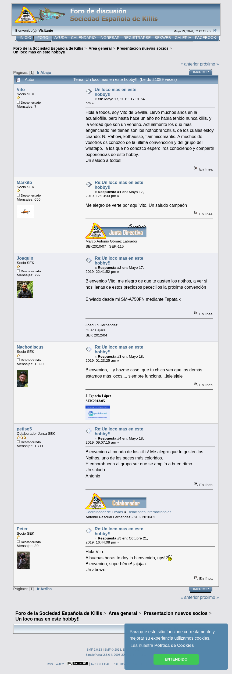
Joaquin (25, 258)
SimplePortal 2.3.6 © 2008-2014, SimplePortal (115, 654)
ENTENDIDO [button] (176, 659)
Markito (24, 182)
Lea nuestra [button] (162, 645)
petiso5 (24, 429)
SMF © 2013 (112, 649)
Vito (21, 89)
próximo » (209, 64)
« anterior (190, 64)
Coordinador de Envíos (104, 512)
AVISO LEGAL (100, 664)
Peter (22, 529)
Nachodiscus (30, 347)
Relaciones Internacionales (149, 512)
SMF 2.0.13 (94, 649)
